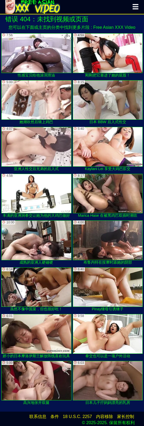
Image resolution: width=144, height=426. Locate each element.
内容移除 (104, 416)
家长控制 (125, 416)
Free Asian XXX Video (114, 27)
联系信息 (37, 416)
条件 (54, 416)
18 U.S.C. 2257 (77, 416)
